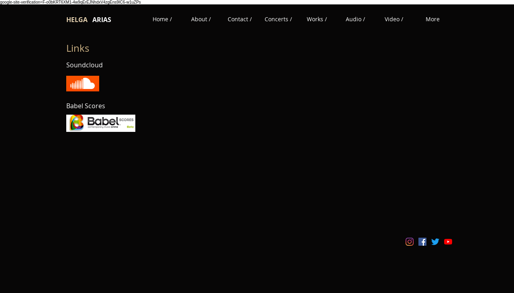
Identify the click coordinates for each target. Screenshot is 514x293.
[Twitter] (435, 242)
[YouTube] (448, 242)
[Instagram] (410, 242)
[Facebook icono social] (422, 242)
